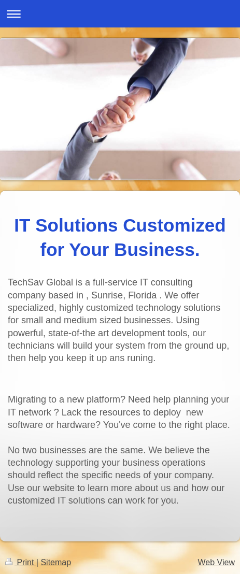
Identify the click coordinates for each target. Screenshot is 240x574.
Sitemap (55, 562)
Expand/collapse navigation (120, 14)
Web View (216, 562)
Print (20, 562)
